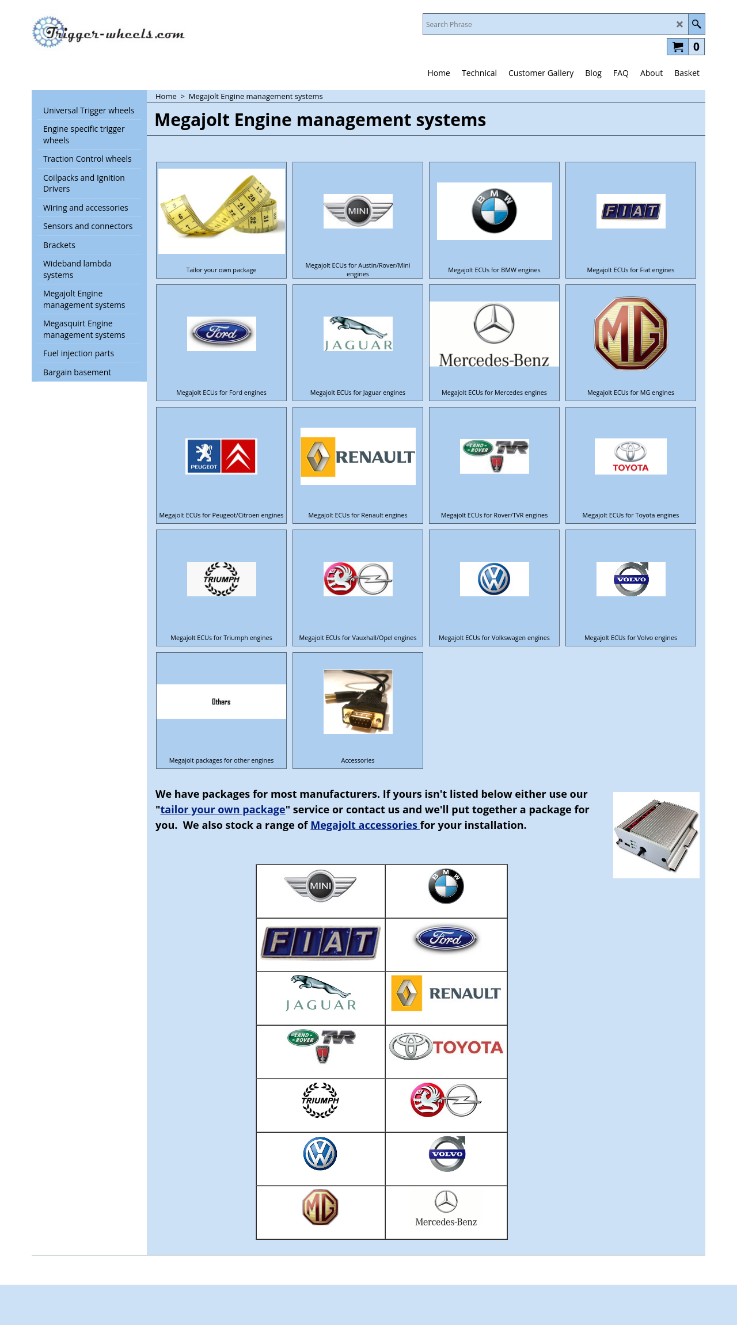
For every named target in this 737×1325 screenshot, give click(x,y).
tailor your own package (223, 809)
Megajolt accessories (365, 825)
